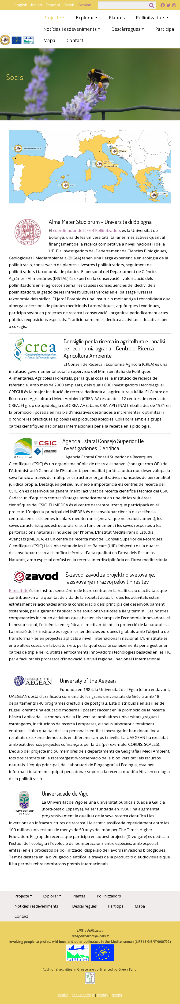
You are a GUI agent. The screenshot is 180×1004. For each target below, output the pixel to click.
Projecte (52, 17)
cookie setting (83, 995)
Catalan (84, 5)
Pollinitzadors (150, 17)
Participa (164, 29)
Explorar (85, 17)
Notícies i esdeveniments (70, 29)
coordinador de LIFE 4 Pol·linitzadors (87, 230)
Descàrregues (125, 29)
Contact (75, 40)
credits (117, 995)
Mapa (49, 40)
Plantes (117, 17)
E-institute (18, 590)
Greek (69, 5)
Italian (36, 5)
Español (53, 5)
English (20, 5)
